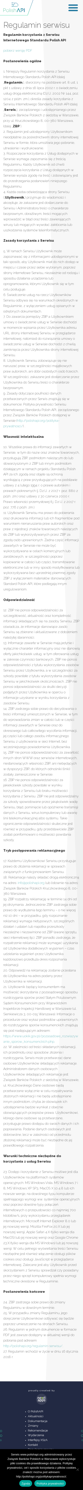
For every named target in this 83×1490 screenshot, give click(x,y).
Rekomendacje (38, 1430)
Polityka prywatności (50, 1483)
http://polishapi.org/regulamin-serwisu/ (32, 1346)
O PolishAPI (35, 1411)
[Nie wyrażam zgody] (77, 1469)
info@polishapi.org (31, 883)
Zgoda (25, 1483)
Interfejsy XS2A (38, 1440)
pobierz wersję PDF (17, 51)
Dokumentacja (37, 1421)
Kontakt (33, 1444)
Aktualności (35, 1416)
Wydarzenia (36, 1435)
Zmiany (33, 1425)
